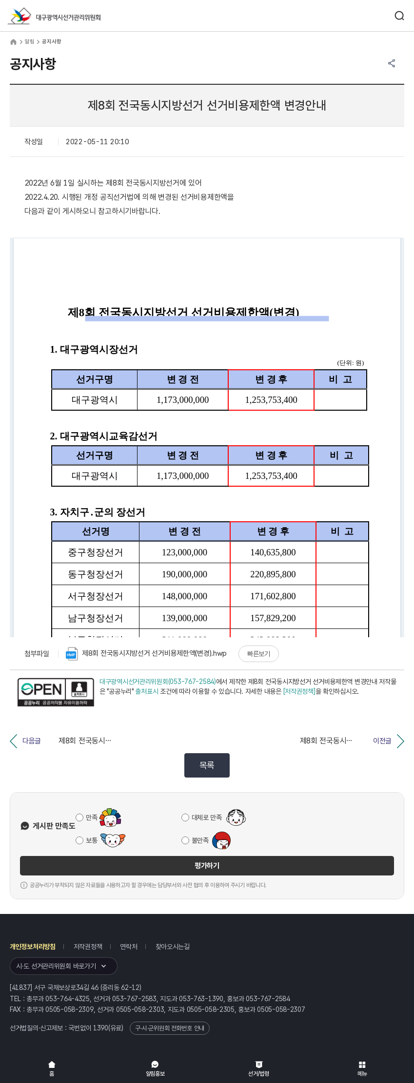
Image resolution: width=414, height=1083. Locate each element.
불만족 (200, 840)
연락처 (128, 946)
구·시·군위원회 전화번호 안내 (169, 1028)
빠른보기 (258, 654)
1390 (100, 1028)
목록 (207, 765)
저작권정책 (88, 946)
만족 (91, 817)
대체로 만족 (207, 817)
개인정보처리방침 (33, 946)
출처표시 (146, 691)
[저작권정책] (299, 691)
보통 (91, 840)
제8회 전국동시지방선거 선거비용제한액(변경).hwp (146, 654)
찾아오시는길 (173, 946)
